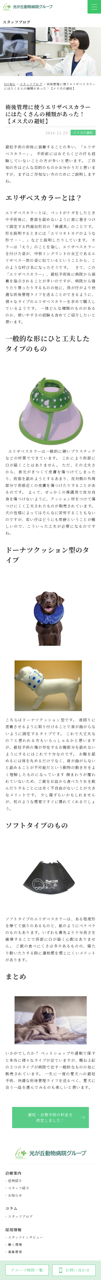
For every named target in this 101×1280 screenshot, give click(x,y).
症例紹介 (15, 1180)
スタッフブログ (20, 1216)
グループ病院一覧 (27, 1270)
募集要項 (15, 1252)
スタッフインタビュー (25, 1237)
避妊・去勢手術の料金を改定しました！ (50, 1117)
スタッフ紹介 (18, 1188)
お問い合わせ (74, 1270)
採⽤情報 (13, 1229)
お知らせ (15, 1195)
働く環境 (15, 1244)
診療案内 (13, 1173)
